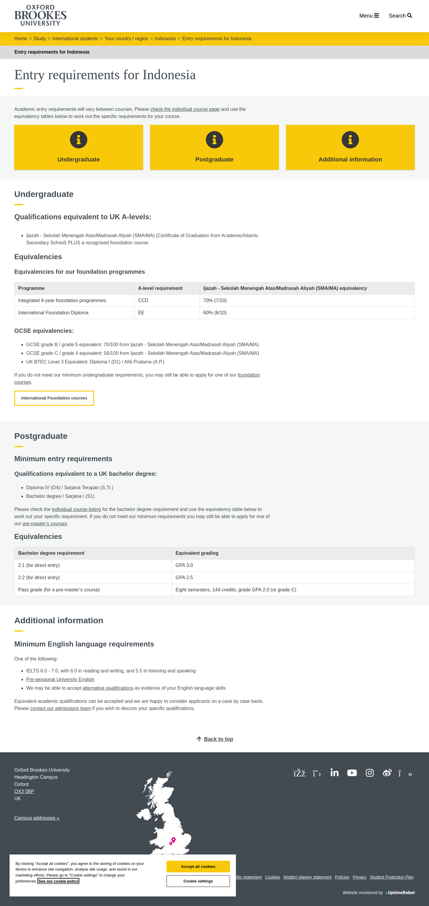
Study (40, 38)
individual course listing (76, 509)
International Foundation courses (54, 398)
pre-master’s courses (45, 523)
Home (20, 38)
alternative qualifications (108, 688)
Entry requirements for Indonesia (216, 38)
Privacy (359, 877)
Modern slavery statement (308, 877)
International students (75, 38)
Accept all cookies (198, 866)
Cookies (272, 877)
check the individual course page (185, 109)
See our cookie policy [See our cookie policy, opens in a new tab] (58, 881)
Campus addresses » (36, 817)
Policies (342, 877)
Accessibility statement (241, 877)
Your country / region (126, 38)
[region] (123, 875)
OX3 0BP (24, 791)
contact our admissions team (60, 708)
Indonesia (165, 38)
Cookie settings (198, 881)
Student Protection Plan (392, 877)
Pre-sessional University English (60, 679)
